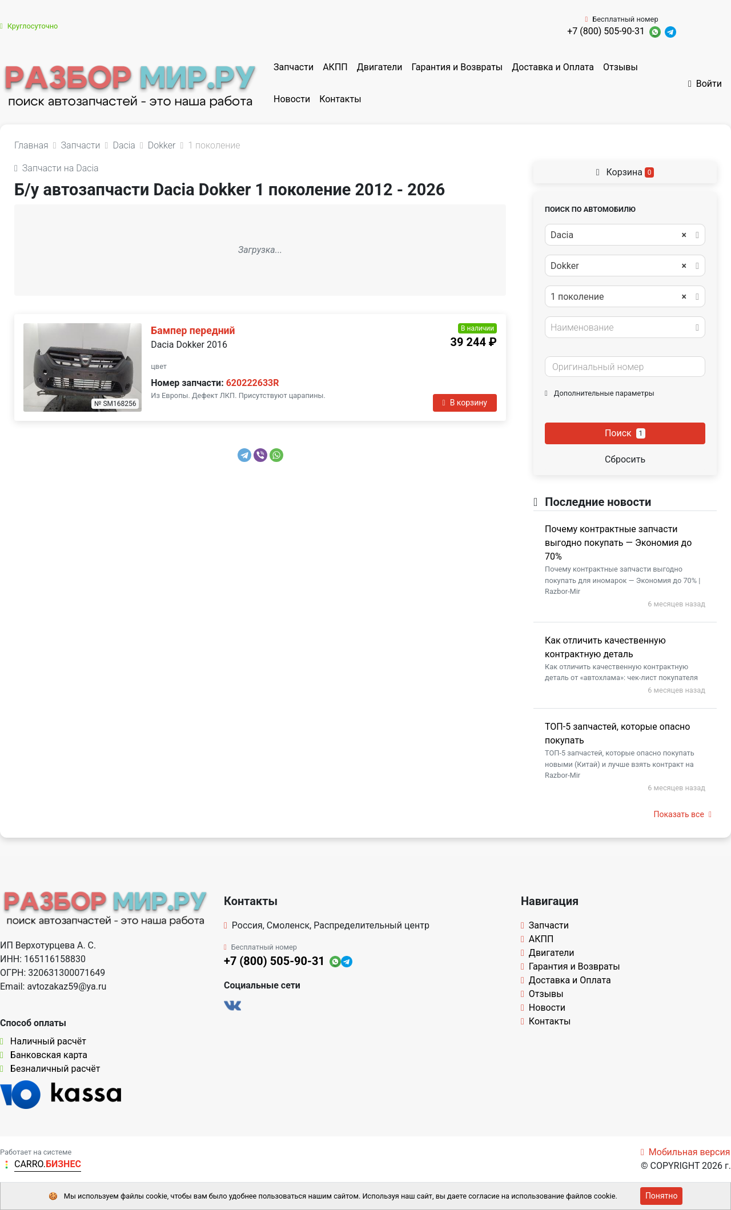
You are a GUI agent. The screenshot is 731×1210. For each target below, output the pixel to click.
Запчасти (294, 67)
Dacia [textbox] (618, 235)
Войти (705, 83)
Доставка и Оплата (553, 67)
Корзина (625, 172)
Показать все (683, 814)
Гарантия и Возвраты (457, 67)
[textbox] (622, 327)
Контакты (340, 99)
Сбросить (625, 459)
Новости (292, 99)
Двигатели (380, 67)
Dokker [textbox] (618, 266)
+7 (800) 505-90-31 (606, 31)
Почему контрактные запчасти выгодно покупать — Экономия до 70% (618, 543)
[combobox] (625, 234)
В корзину (465, 402)
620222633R (252, 382)
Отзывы (620, 67)
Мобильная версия (685, 1152)
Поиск (625, 433)
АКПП (335, 67)
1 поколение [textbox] (618, 297)
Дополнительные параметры (599, 393)
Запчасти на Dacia (56, 168)
